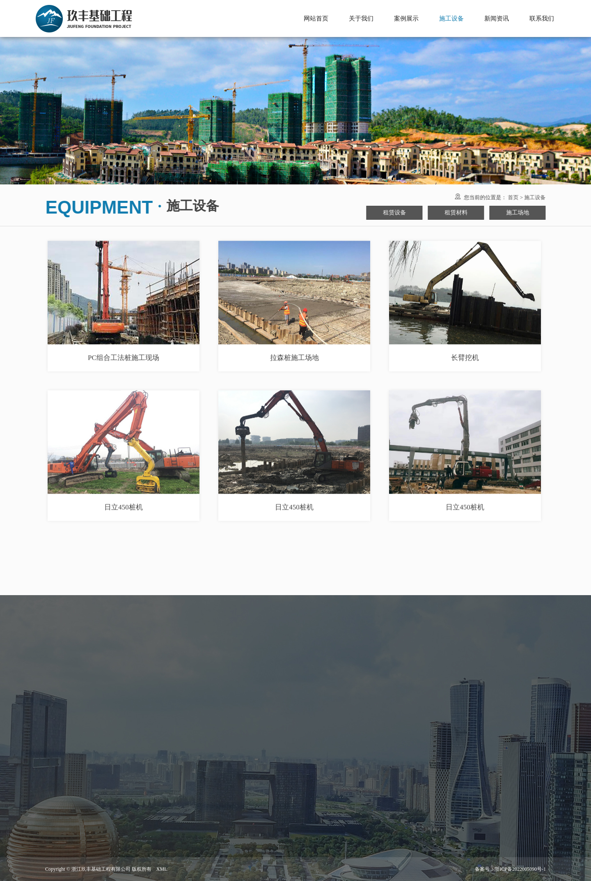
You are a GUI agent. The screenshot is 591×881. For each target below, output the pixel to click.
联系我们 (541, 18)
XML (161, 869)
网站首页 (316, 18)
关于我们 (361, 18)
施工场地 (515, 212)
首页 (511, 197)
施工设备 (532, 197)
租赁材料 (453, 212)
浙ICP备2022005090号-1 (520, 869)
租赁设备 (392, 212)
